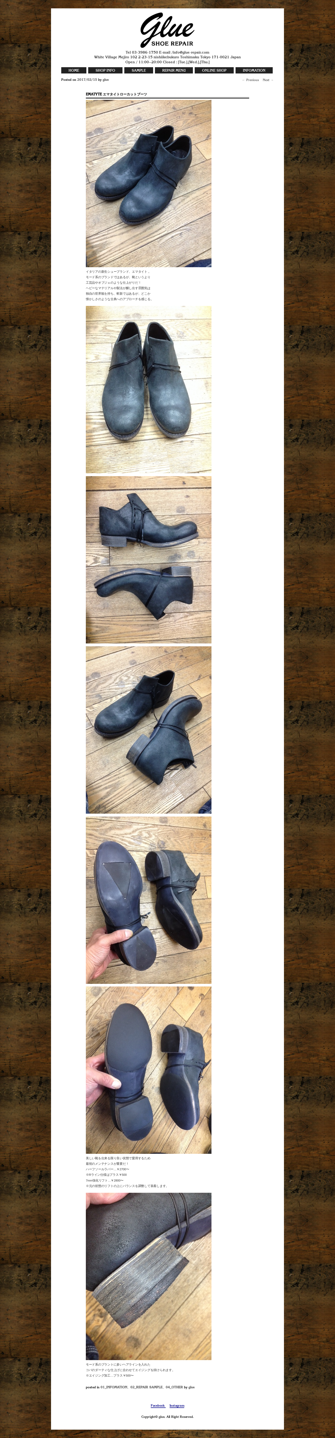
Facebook (158, 1405)
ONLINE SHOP (214, 70)
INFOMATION (254, 70)
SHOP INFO (105, 70)
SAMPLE (139, 70)
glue (106, 80)
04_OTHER (174, 1387)
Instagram (177, 1405)
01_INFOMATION (113, 1387)
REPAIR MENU (174, 70)
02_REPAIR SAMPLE (146, 1387)
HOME (74, 70)
